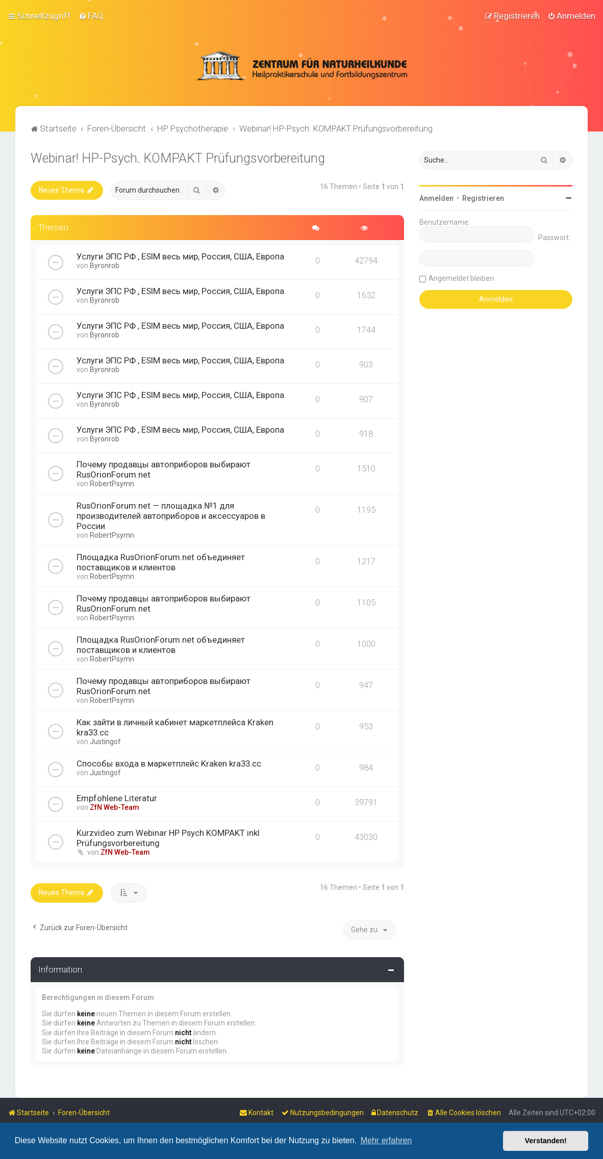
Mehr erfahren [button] (386, 1140)
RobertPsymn (112, 484)
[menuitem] (91, 16)
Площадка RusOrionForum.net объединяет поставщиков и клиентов (161, 562)
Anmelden (436, 198)
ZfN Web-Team (114, 807)
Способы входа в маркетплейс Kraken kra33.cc (169, 763)
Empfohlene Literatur (117, 798)
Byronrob (104, 265)
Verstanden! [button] (546, 1141)
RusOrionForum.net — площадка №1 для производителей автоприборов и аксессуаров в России (171, 516)
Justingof (105, 741)
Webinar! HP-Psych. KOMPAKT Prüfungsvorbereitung (178, 158)
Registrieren (483, 198)
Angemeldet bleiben (461, 278)
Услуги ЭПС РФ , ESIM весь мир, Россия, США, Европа (180, 256)
